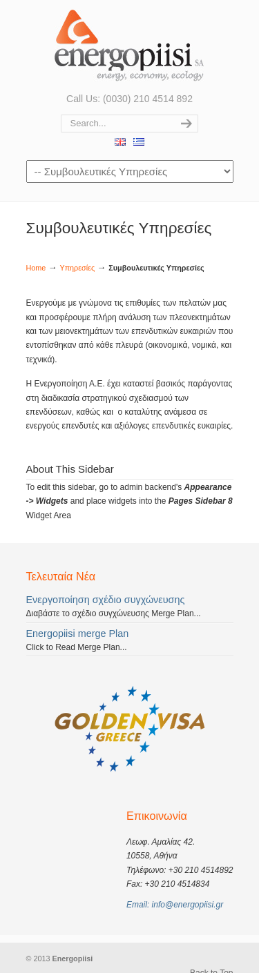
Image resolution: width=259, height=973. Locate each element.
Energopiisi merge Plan (77, 633)
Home (36, 268)
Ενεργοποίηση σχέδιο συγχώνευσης (105, 599)
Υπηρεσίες (77, 268)
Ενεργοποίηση (129, 45)
